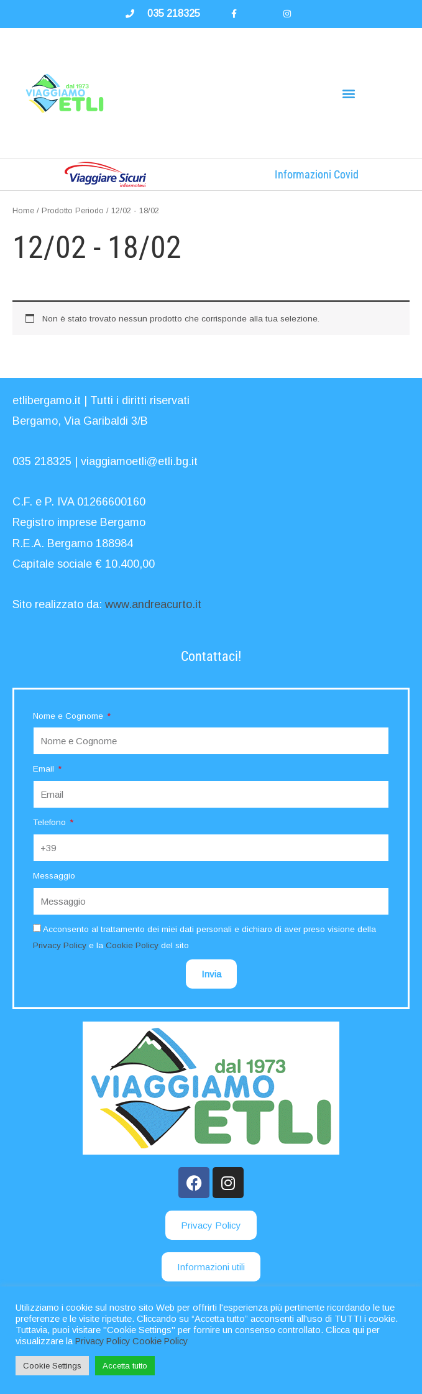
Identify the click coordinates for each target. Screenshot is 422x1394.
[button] (349, 93)
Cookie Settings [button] (52, 1365)
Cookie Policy (132, 945)
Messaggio (54, 875)
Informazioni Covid (317, 174)
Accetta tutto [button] (125, 1365)
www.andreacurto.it (153, 604)
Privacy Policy (59, 945)
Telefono (50, 822)
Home (23, 210)
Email (45, 768)
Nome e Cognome (69, 716)
